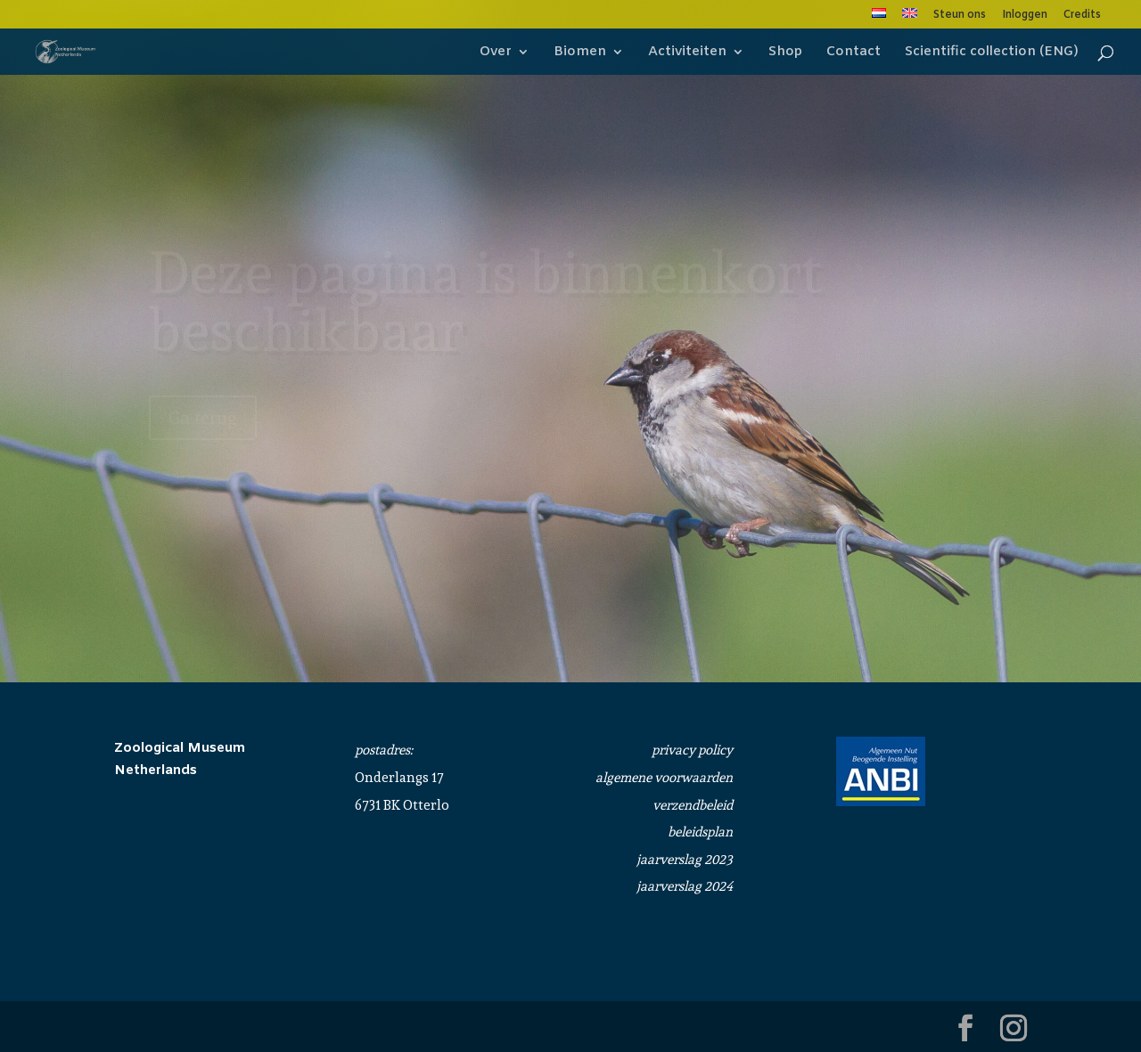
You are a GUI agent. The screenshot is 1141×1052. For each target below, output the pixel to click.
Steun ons (959, 16)
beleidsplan (700, 832)
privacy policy (692, 750)
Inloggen (1024, 16)
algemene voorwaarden (664, 778)
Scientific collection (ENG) (992, 53)
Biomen (580, 53)
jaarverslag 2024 (684, 886)
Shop (785, 53)
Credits (1082, 16)
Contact (853, 53)
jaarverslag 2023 (684, 860)
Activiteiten (687, 53)
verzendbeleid (693, 805)
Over (496, 53)
